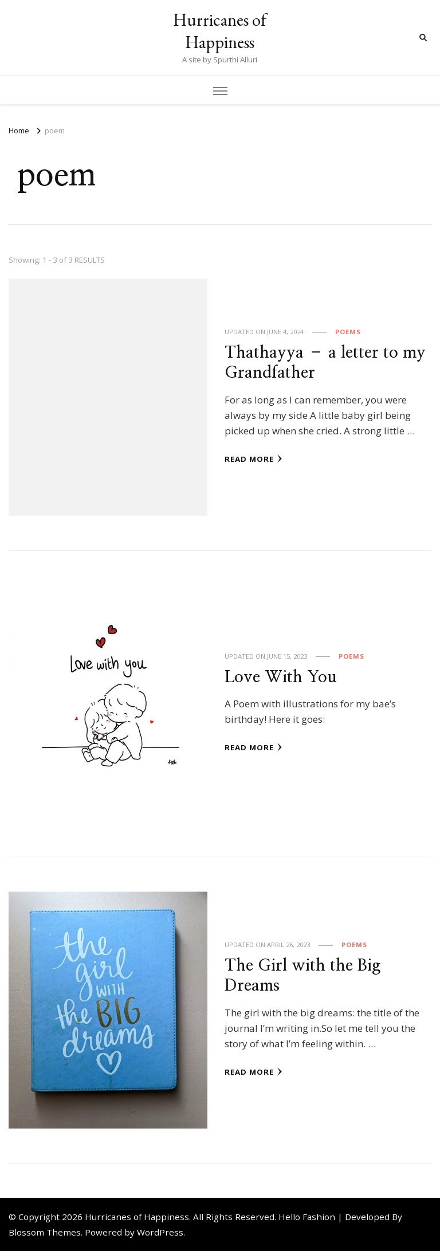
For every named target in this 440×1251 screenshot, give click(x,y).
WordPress (160, 1232)
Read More (253, 459)
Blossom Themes (45, 1232)
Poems (348, 331)
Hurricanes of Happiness (219, 31)
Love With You (281, 677)
